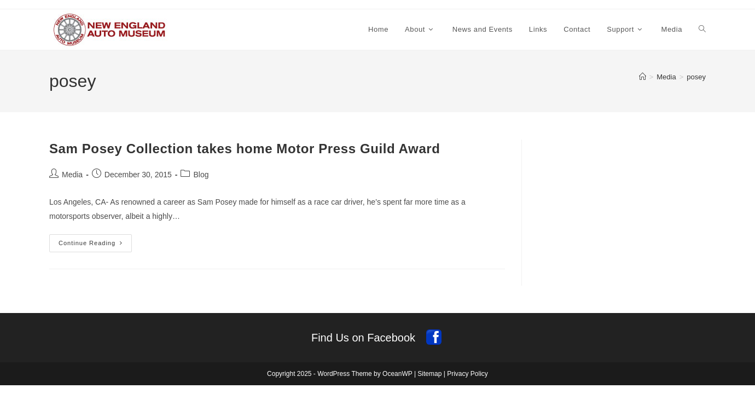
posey (696, 77)
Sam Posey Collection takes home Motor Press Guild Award (244, 148)
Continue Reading (95, 245)
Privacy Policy (467, 374)
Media (72, 174)
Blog (200, 174)
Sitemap (429, 374)
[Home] (642, 77)
